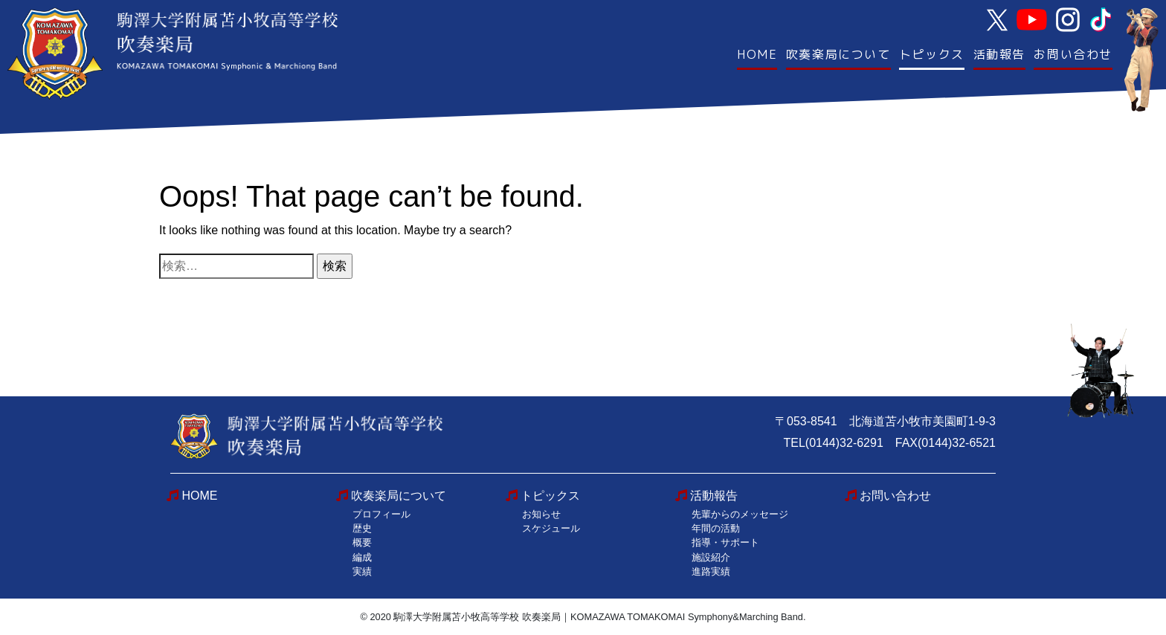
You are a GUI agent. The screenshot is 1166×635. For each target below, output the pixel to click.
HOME (757, 54)
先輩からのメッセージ (740, 514)
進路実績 (711, 571)
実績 (362, 571)
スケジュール (551, 528)
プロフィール (381, 514)
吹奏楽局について (838, 54)
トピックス (931, 54)
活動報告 (999, 54)
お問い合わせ (1073, 54)
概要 (362, 542)
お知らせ (541, 514)
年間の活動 (716, 528)
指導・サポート (725, 542)
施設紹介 (711, 557)
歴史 (362, 528)
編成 (362, 557)
